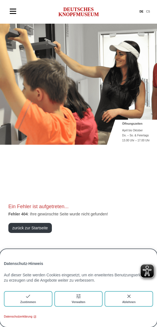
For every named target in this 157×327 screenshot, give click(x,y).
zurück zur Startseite (30, 228)
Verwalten (78, 298)
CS (148, 11)
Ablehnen (129, 298)
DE (141, 11)
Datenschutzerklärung (20, 316)
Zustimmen (28, 298)
